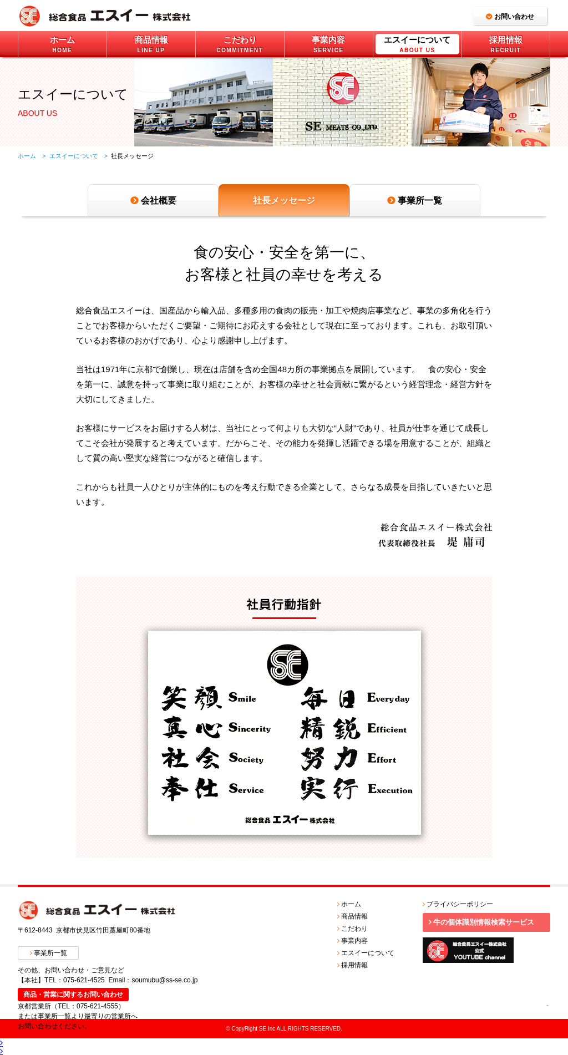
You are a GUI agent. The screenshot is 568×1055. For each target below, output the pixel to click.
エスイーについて (73, 156)
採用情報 (354, 965)
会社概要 (158, 200)
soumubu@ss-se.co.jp (164, 980)
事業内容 (354, 940)
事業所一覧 (420, 200)
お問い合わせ (514, 16)
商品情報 (354, 916)
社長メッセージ (284, 200)
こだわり (354, 928)
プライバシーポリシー (460, 904)
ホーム (351, 904)
